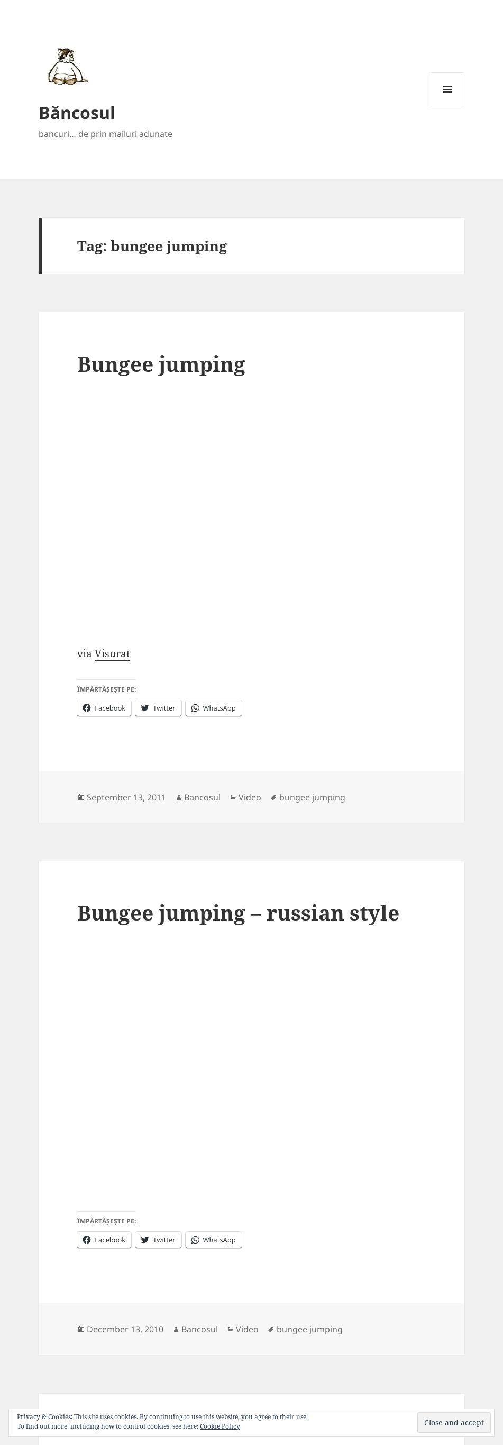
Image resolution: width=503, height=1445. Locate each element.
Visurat (112, 653)
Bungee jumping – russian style (238, 912)
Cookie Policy (220, 1426)
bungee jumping (312, 797)
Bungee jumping (161, 363)
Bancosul (202, 797)
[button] (66, 66)
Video (250, 797)
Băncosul (77, 112)
